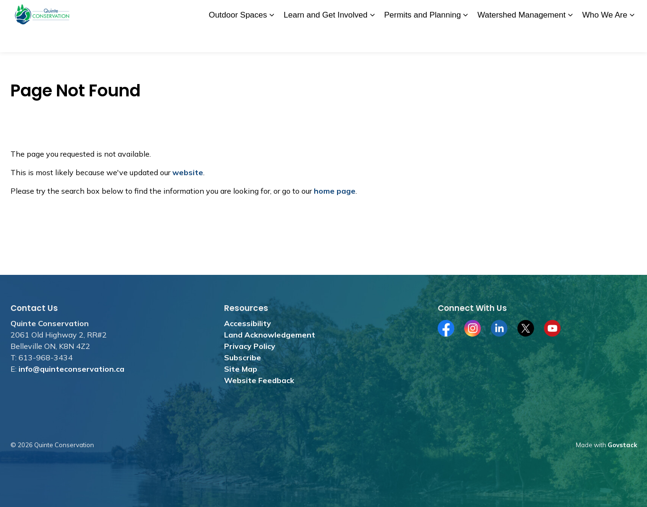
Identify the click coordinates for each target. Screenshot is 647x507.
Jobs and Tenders (335, 13)
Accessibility (247, 323)
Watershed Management (522, 38)
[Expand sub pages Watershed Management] (570, 39)
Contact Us (592, 13)
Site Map (240, 369)
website (187, 172)
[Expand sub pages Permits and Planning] (465, 39)
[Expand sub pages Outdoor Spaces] (272, 39)
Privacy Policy (249, 346)
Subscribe (242, 357)
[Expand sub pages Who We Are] (632, 39)
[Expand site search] (627, 13)
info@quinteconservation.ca (71, 369)
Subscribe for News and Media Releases (502, 13)
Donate (287, 13)
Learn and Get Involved (326, 38)
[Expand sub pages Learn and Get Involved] (372, 39)
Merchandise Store (401, 13)
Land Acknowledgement (269, 334)
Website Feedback (259, 380)
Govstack (622, 445)
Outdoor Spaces (238, 38)
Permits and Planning (422, 38)
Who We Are (604, 38)
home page (335, 191)
